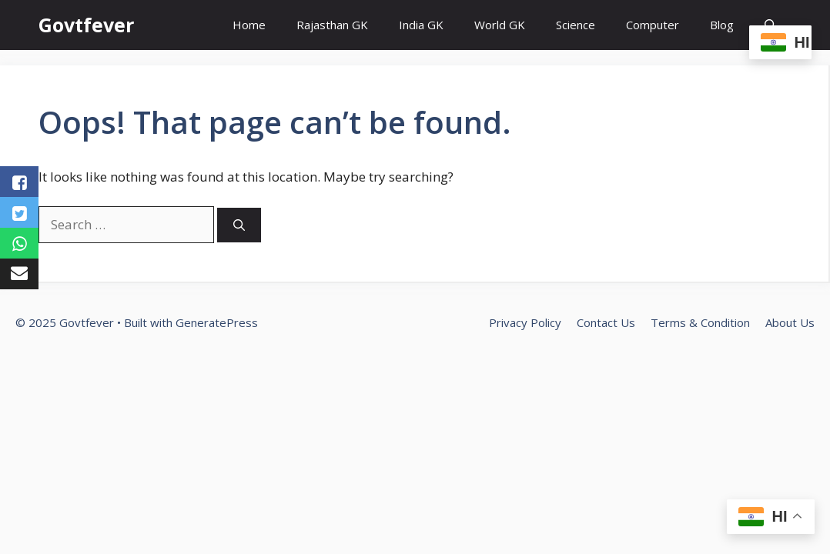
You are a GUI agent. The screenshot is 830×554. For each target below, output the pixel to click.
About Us (790, 322)
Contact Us (606, 322)
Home (249, 24)
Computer (652, 24)
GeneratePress (217, 322)
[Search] (239, 225)
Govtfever (86, 25)
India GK (421, 24)
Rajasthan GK (332, 24)
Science (575, 24)
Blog (722, 24)
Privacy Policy (525, 322)
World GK (499, 24)
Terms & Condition (700, 322)
